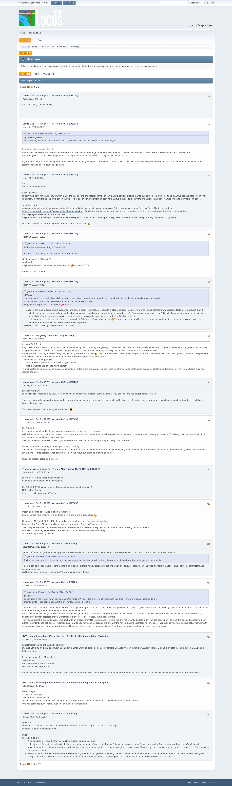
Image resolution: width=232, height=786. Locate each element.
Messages (25, 74)
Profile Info (25, 53)
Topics (36, 74)
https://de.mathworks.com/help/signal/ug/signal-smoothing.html (52, 211)
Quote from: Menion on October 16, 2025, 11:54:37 (50, 592)
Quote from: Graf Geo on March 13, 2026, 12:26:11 (50, 243)
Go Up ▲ (211, 783)
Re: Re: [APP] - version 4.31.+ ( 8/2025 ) (56, 543)
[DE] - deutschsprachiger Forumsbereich (43, 636)
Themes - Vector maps (34, 469)
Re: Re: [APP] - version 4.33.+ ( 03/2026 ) (57, 95)
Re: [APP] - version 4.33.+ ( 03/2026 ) (55, 335)
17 (39, 87)
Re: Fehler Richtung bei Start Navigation (88, 636)
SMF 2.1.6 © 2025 (24, 783)
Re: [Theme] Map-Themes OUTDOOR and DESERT (74, 469)
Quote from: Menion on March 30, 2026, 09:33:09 (49, 134)
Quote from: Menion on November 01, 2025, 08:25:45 (51, 556)
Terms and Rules (199, 783)
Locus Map (28, 95)
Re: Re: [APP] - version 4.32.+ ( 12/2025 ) (57, 382)
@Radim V (65, 304)
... (37, 87)
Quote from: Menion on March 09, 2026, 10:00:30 (49, 291)
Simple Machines (39, 783)
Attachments (48, 74)
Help (189, 783)
